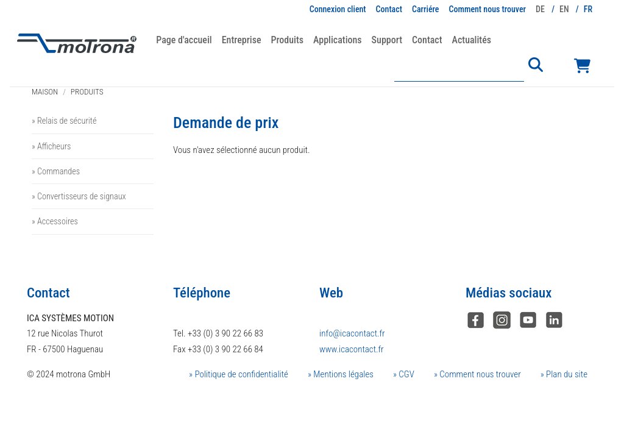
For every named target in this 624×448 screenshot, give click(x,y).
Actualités (471, 40)
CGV (405, 374)
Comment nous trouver (487, 9)
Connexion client (338, 9)
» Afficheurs (51, 146)
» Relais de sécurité (64, 121)
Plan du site (565, 374)
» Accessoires (55, 221)
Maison (45, 91)
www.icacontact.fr (351, 349)
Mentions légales (342, 374)
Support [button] (387, 40)
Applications (337, 40)
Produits (87, 91)
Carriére (425, 9)
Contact (389, 9)
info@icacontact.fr (352, 333)
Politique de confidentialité (240, 374)
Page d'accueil (183, 40)
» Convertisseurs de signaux (79, 196)
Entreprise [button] (241, 40)
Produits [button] (287, 40)
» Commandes (56, 171)
